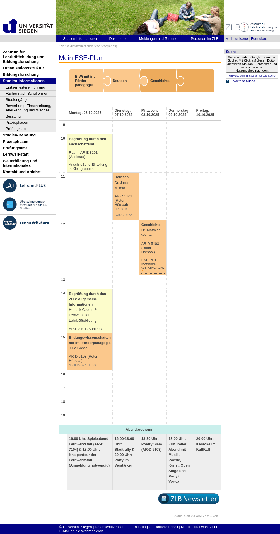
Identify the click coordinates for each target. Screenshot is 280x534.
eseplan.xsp (110, 46)
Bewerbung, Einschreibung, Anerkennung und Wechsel (28, 108)
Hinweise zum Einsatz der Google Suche (252, 75)
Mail (229, 38)
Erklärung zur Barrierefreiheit (155, 527)
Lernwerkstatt (15, 154)
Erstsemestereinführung (25, 87)
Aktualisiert (182, 516)
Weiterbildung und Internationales (20, 163)
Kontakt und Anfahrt (22, 172)
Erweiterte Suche (243, 80)
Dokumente (118, 38)
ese (97, 46)
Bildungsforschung (21, 74)
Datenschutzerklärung (112, 527)
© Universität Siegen (75, 527)
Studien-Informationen (24, 81)
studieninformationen (79, 46)
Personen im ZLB (204, 38)
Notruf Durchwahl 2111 (199, 527)
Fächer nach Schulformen (27, 93)
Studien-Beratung (19, 135)
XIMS (200, 516)
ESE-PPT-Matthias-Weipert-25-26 (152, 264)
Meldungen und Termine (158, 38)
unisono (241, 38)
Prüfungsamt (16, 128)
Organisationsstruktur (23, 68)
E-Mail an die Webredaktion (81, 531)
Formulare (259, 38)
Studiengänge (17, 99)
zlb (62, 46)
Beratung (13, 116)
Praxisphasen (17, 122)
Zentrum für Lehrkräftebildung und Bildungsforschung (23, 57)
